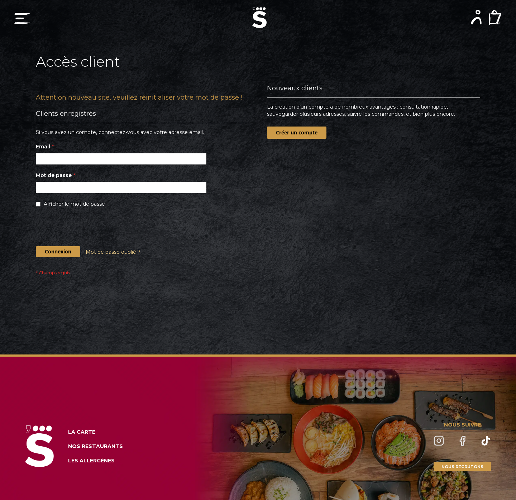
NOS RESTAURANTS (95, 446)
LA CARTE (81, 432)
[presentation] (90, 229)
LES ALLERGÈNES (91, 460)
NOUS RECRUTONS (462, 466)
